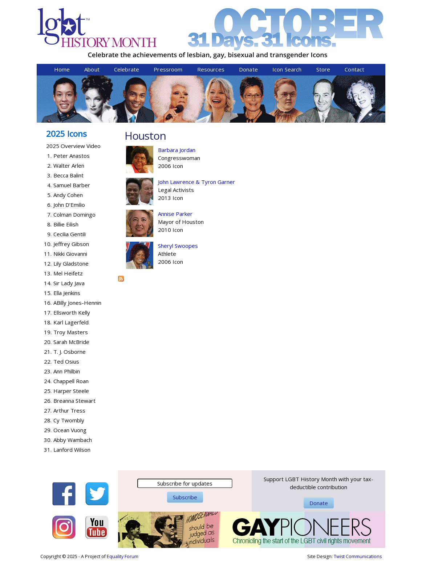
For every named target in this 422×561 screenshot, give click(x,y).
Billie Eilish (65, 224)
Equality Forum (122, 556)
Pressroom (168, 69)
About (92, 69)
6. (49, 204)
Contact (354, 69)
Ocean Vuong (69, 430)
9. (49, 234)
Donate (248, 69)
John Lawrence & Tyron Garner (196, 181)
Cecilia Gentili (69, 234)
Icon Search (287, 69)
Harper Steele (71, 390)
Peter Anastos (71, 155)
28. (48, 420)
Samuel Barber (71, 185)
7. (49, 214)
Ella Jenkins (66, 292)
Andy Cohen (68, 194)
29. (48, 430)
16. (48, 302)
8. (49, 224)
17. (48, 312)
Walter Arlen (68, 165)
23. (48, 371)
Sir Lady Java (69, 283)
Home (62, 69)
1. (49, 155)
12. (48, 263)
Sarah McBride (71, 341)
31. (48, 449)
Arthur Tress (69, 410)
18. (48, 322)
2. (49, 165)
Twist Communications (358, 556)
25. (48, 390)
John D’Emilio (69, 204)
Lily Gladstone (71, 263)
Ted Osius (66, 361)
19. (48, 332)
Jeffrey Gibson (71, 243)
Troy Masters (70, 332)
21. (48, 351)
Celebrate (126, 69)
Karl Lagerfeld (71, 322)
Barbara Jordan (176, 149)
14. (48, 283)
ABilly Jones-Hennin (77, 302)
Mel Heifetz (68, 273)
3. (49, 175)
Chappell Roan (71, 381)
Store (323, 69)
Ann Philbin (66, 371)
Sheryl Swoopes (178, 245)
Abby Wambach (72, 439)
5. (49, 194)
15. (48, 292)
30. (48, 439)
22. (48, 361)
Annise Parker (175, 213)
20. (48, 341)
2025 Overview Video (73, 146)
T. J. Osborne (69, 351)
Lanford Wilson (71, 449)
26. (48, 400)
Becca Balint (68, 175)
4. (49, 185)
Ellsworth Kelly (71, 312)
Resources (210, 69)
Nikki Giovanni (70, 253)
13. (48, 273)
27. (48, 410)
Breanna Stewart (74, 400)
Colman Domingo (74, 214)
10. (48, 243)
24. (48, 381)
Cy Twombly (68, 420)
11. (48, 253)
